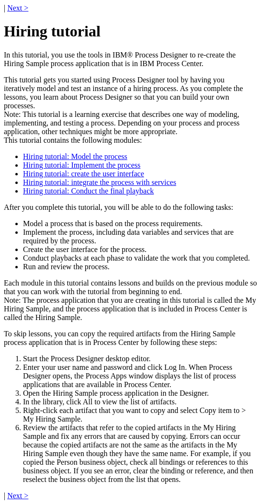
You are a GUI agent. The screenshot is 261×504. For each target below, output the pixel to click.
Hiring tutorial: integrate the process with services (99, 182)
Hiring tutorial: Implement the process (81, 165)
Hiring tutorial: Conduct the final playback (88, 191)
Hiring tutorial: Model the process (75, 156)
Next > (17, 8)
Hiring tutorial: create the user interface (83, 174)
